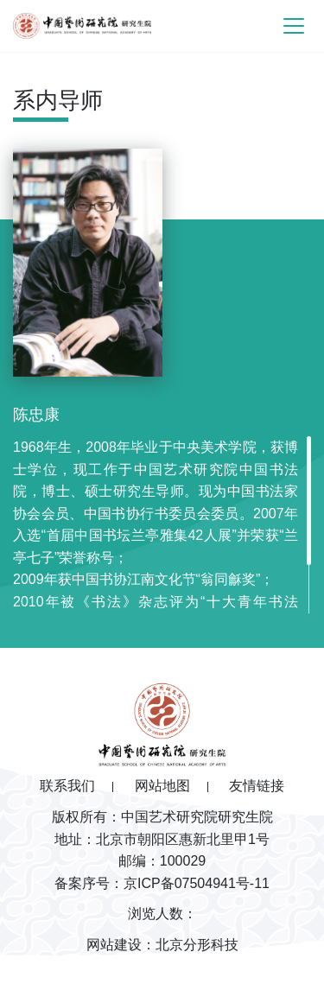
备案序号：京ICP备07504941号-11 (162, 883)
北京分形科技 (197, 944)
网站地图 (162, 785)
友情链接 (256, 785)
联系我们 (67, 785)
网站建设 (114, 944)
